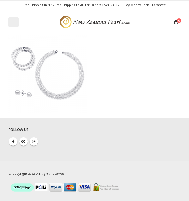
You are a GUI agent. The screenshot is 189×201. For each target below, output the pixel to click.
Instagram (34, 141)
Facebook (13, 141)
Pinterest (23, 141)
